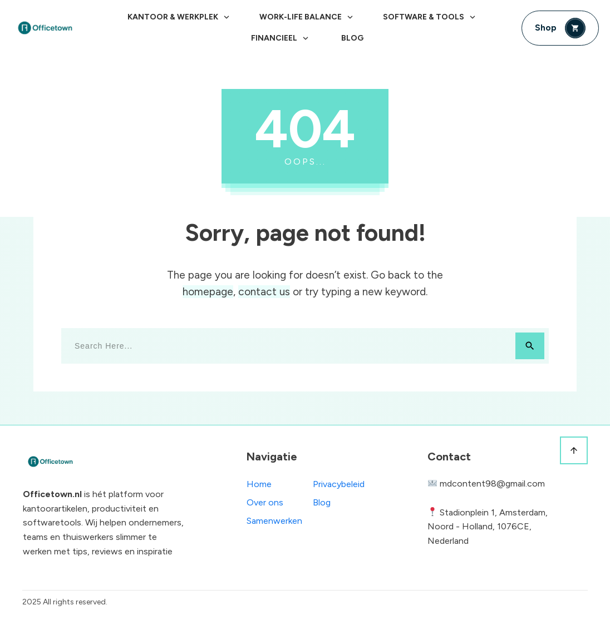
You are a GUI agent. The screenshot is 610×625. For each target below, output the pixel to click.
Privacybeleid (339, 484)
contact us (264, 291)
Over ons (265, 502)
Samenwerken (274, 520)
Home (259, 484)
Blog (322, 502)
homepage (208, 291)
